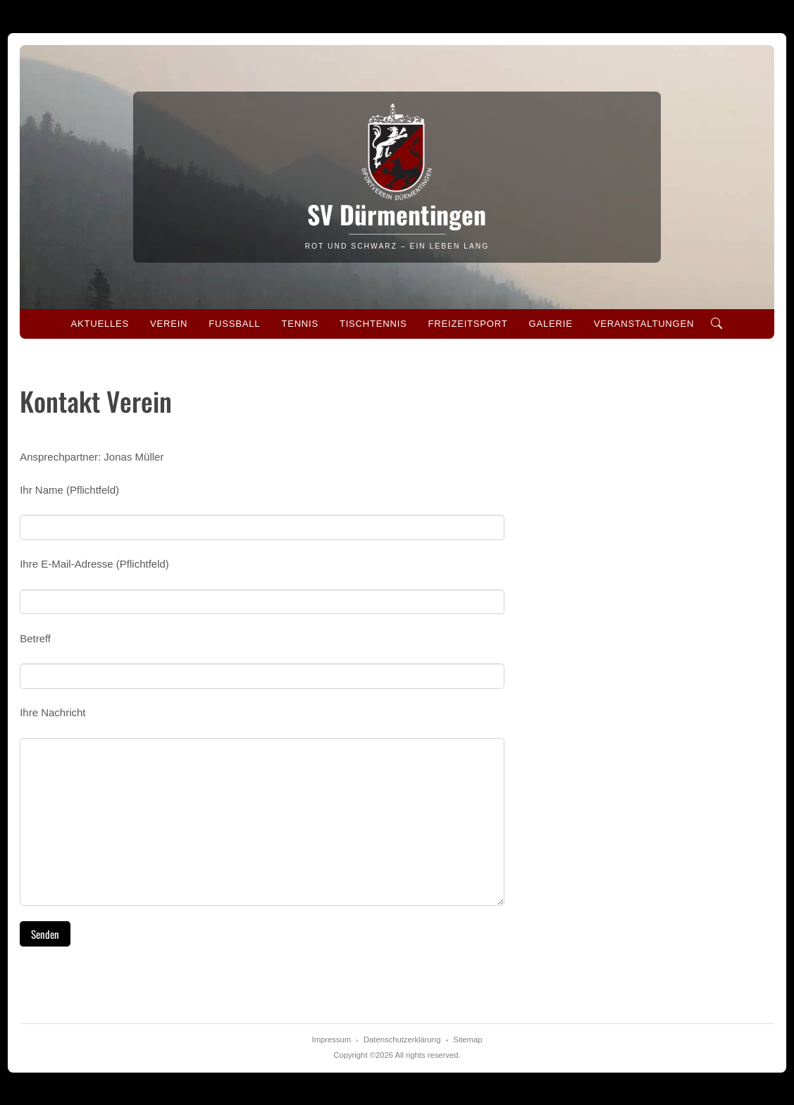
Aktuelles (99, 323)
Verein (168, 323)
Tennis (299, 323)
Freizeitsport (468, 323)
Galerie (551, 323)
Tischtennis (373, 323)
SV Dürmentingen (396, 214)
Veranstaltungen (644, 323)
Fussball (234, 323)
